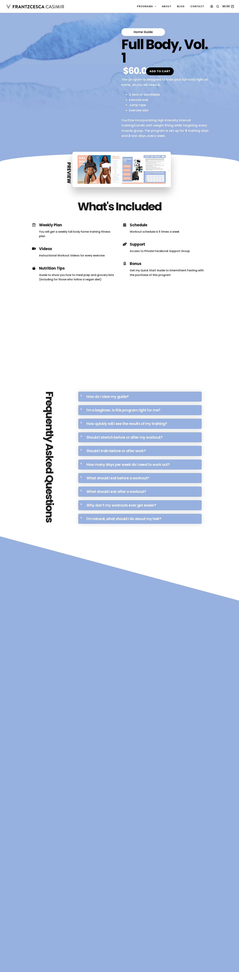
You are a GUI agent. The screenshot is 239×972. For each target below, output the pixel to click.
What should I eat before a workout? (117, 477)
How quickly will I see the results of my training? (126, 422)
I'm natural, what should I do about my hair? (123, 517)
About (166, 6)
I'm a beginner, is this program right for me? (123, 409)
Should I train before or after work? (116, 449)
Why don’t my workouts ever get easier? (121, 504)
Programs (147, 6)
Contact (197, 6)
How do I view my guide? (107, 395)
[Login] (211, 6)
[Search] (217, 6)
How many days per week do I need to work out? (128, 463)
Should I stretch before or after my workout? (124, 436)
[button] (134, 31)
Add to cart (159, 70)
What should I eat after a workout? (116, 490)
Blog (181, 6)
